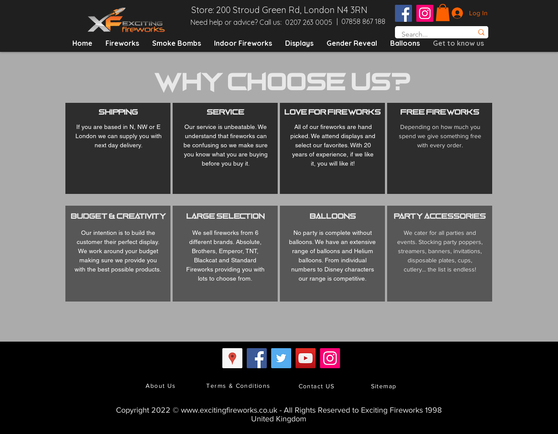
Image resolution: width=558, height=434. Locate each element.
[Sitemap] (384, 386)
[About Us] (162, 385)
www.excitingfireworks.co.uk (229, 410)
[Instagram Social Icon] (424, 13)
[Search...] (428, 34)
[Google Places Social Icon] (232, 358)
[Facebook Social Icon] (403, 13)
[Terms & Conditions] (239, 385)
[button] (443, 12)
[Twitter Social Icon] (281, 358)
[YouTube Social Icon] (306, 358)
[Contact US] (317, 386)
